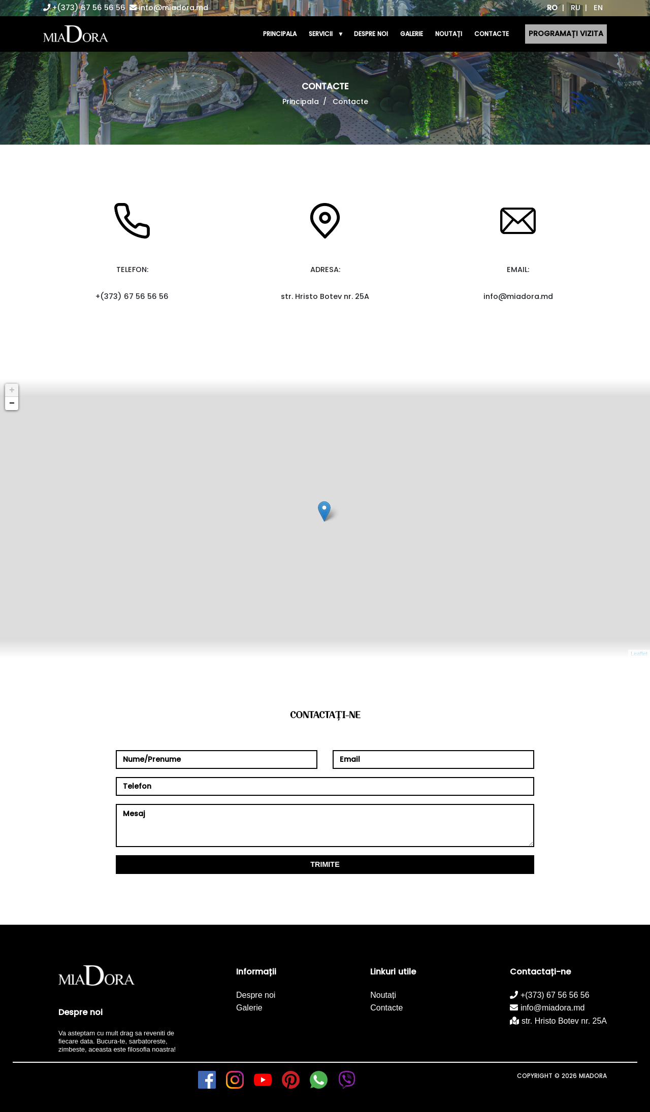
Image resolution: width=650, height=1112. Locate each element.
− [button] (12, 403)
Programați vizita (566, 33)
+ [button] (12, 390)
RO (552, 8)
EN (598, 8)
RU (575, 8)
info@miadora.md (168, 8)
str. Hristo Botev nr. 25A (558, 1021)
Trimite (325, 864)
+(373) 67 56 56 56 (84, 8)
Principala (300, 101)
